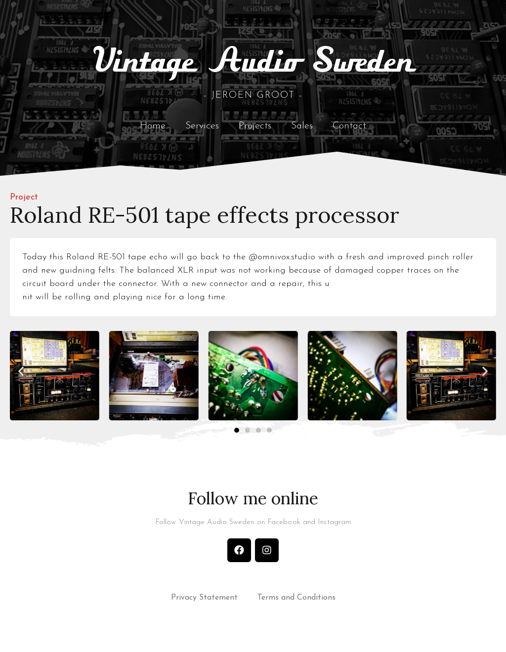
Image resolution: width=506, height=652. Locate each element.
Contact (349, 129)
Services (202, 129)
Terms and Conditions (296, 601)
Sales (302, 129)
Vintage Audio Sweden (253, 65)
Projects (255, 129)
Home (153, 129)
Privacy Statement (204, 601)
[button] (21, 374)
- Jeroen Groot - (253, 98)
